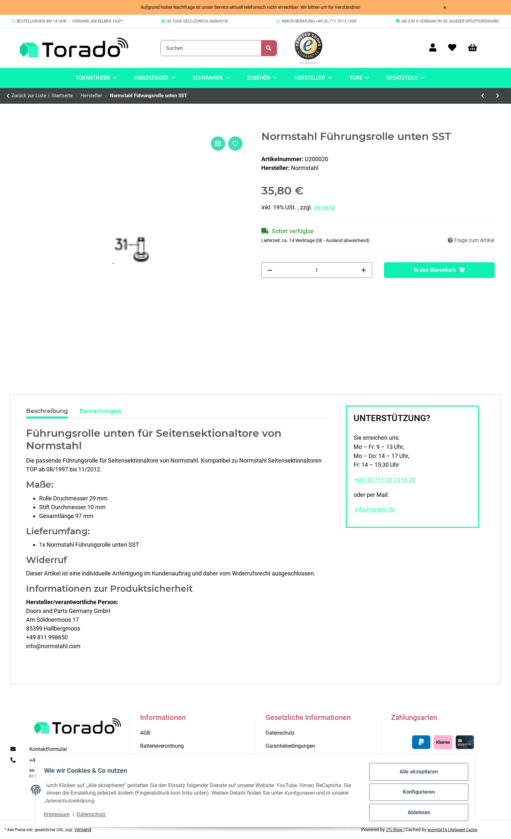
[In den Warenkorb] (439, 270)
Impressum (60, 816)
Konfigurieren (415, 794)
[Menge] (317, 270)
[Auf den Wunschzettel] (235, 143)
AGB (145, 733)
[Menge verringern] (270, 270)
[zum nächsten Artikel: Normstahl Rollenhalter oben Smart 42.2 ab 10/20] (497, 96)
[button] (432, 48)
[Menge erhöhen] (364, 270)
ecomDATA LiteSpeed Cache (452, 830)
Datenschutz (94, 816)
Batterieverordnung (162, 746)
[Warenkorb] (475, 48)
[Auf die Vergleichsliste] (218, 143)
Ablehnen (415, 813)
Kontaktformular (48, 749)
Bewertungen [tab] (100, 411)
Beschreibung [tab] (47, 411)
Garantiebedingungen (290, 746)
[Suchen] (210, 48)
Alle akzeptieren (415, 775)
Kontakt (149, 759)
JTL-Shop (394, 830)
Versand (324, 207)
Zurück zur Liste (28, 96)
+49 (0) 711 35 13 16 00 (385, 479)
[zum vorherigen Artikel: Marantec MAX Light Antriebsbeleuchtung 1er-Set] (482, 96)
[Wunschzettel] (452, 48)
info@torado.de (375, 509)
